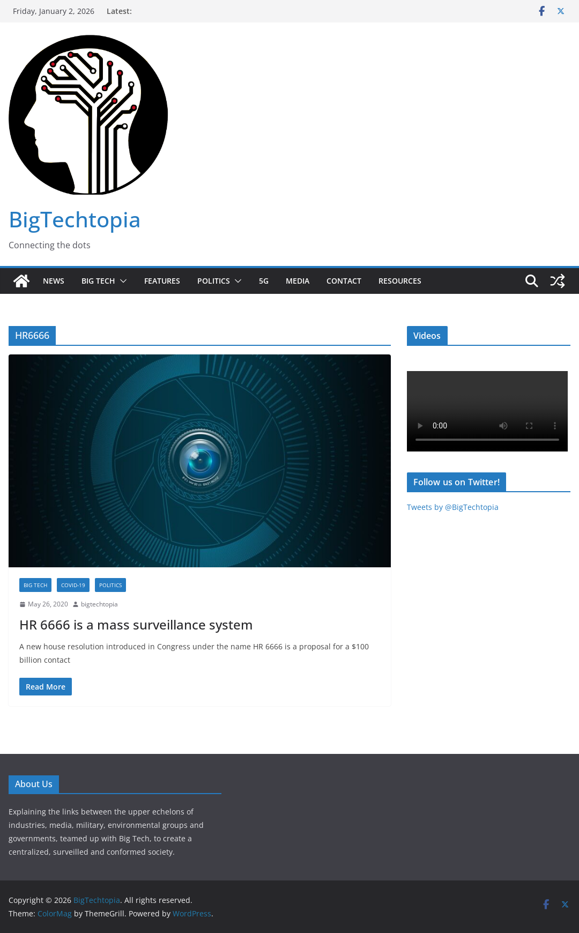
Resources (399, 281)
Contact (343, 281)
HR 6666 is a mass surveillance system (136, 624)
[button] (121, 280)
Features (162, 281)
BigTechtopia (75, 219)
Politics (213, 281)
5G (264, 281)
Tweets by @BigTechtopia (453, 507)
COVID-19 (73, 585)
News (53, 281)
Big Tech (98, 281)
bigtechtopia (99, 604)
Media (297, 281)
